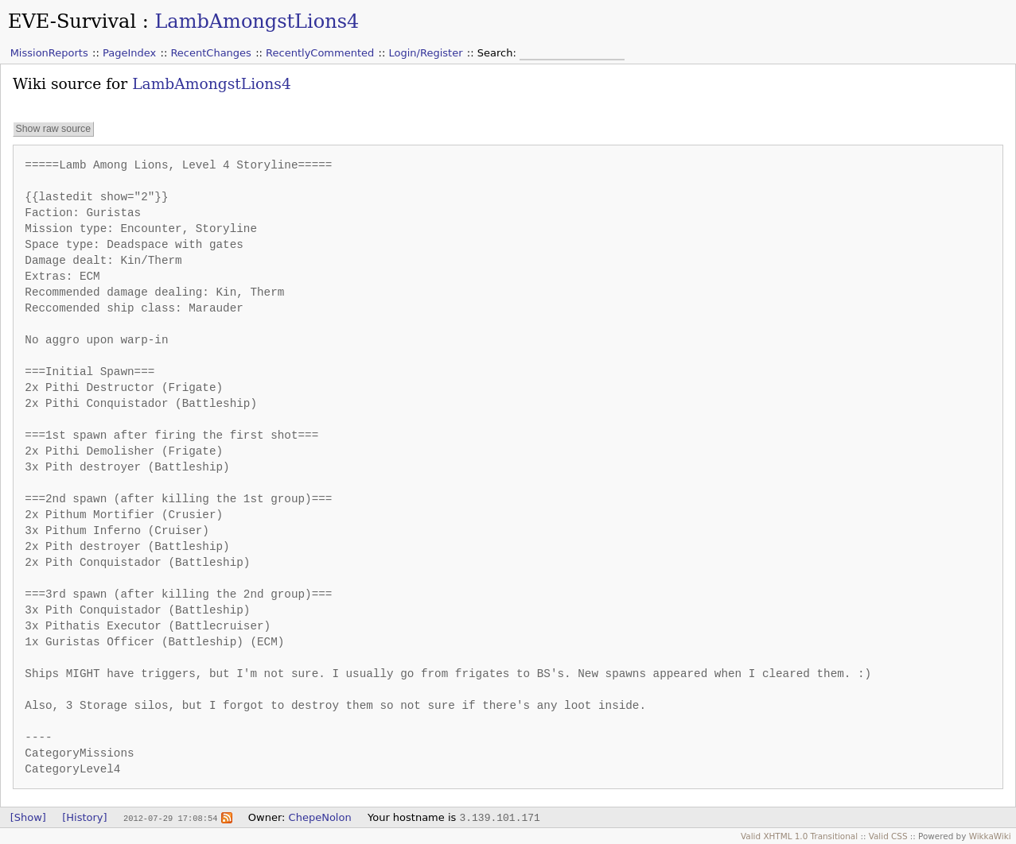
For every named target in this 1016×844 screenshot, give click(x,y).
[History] (84, 817)
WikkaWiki (990, 836)
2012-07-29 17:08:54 (170, 817)
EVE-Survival (72, 21)
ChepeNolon (320, 817)
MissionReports (49, 53)
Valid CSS (888, 836)
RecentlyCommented (320, 53)
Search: (498, 53)
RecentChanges (210, 53)
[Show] (28, 817)
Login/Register (426, 53)
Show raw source (53, 128)
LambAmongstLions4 (256, 21)
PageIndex (129, 53)
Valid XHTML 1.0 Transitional (799, 836)
